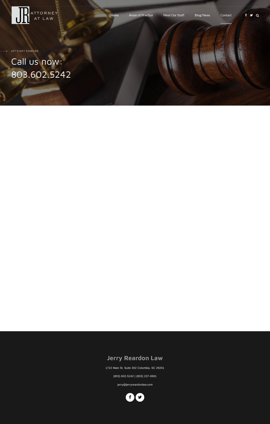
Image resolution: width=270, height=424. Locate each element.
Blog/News (202, 15)
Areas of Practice (141, 15)
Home (115, 15)
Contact (226, 15)
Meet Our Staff (173, 15)
